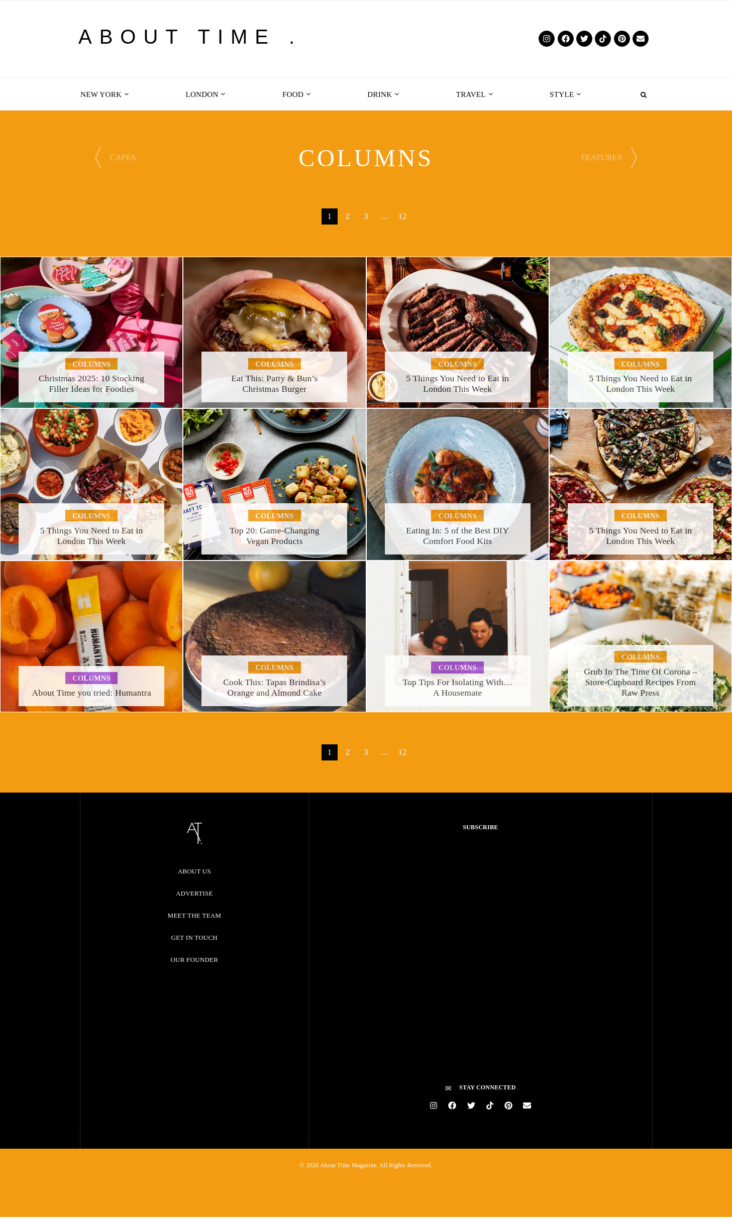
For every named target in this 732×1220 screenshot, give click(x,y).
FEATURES (601, 157)
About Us (194, 871)
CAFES (123, 157)
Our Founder (194, 959)
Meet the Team (194, 915)
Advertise (194, 893)
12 (402, 216)
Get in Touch (194, 937)
